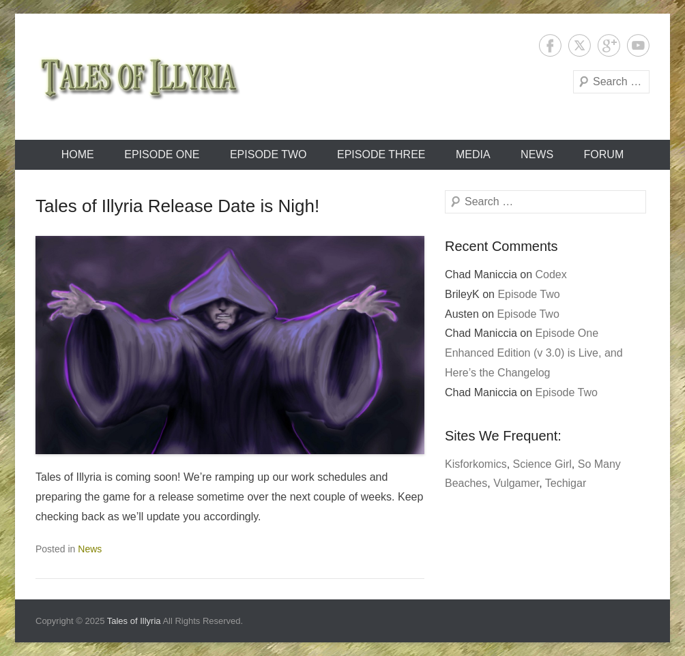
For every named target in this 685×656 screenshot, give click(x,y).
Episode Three (381, 154)
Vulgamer (516, 483)
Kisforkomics (476, 464)
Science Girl (542, 464)
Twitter (579, 45)
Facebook (550, 45)
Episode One (161, 154)
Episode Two (268, 154)
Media (473, 154)
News (537, 154)
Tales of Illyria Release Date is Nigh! (177, 206)
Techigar (565, 483)
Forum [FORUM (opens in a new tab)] (604, 154)
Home (77, 154)
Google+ (609, 45)
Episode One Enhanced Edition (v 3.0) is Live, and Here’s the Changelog (534, 352)
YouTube (638, 45)
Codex (551, 274)
